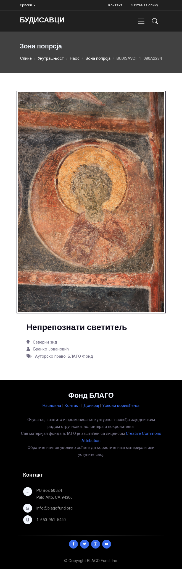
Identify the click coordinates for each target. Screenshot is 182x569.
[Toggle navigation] (141, 21)
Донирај (91, 405)
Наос (75, 58)
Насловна (52, 405)
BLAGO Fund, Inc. (102, 560)
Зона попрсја (98, 58)
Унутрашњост (51, 58)
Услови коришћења (120, 405)
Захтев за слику (144, 5)
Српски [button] (26, 5)
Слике (26, 58)
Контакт (115, 5)
